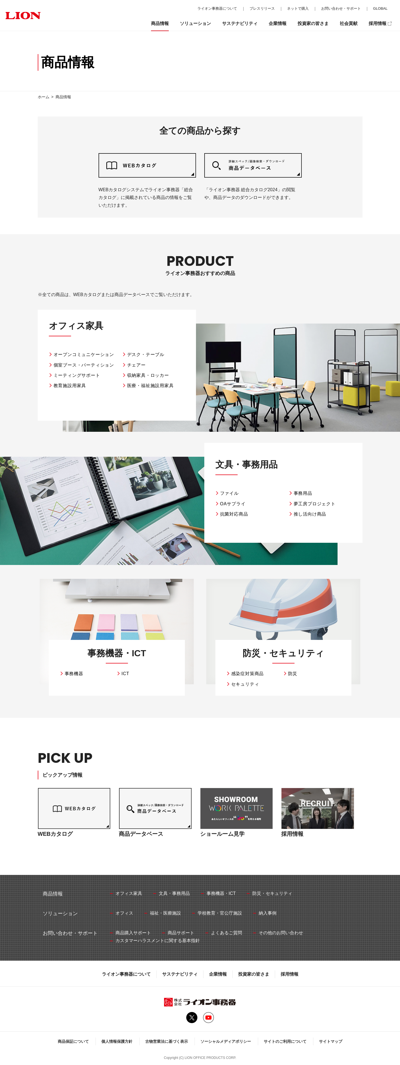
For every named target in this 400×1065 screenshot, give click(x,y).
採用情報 (289, 974)
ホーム (43, 97)
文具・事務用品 (246, 465)
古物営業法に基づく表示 (166, 1041)
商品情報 (160, 23)
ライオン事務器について (126, 974)
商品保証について (73, 1041)
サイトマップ (330, 1041)
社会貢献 (349, 23)
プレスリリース (262, 8)
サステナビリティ (180, 974)
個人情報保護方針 (116, 1041)
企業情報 (218, 974)
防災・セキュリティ (283, 653)
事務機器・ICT (116, 653)
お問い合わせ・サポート (341, 8)
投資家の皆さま (253, 974)
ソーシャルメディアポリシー (225, 1041)
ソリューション (195, 23)
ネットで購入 (298, 8)
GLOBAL (380, 8)
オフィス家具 (76, 326)
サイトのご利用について (285, 1041)
